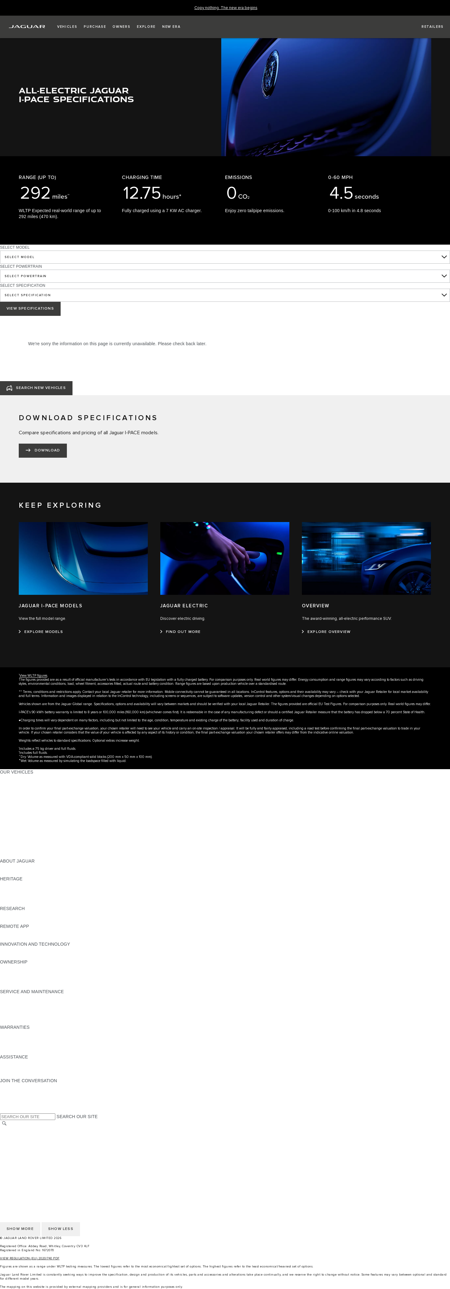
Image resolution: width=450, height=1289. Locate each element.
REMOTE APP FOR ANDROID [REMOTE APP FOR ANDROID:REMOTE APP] (30, 938)
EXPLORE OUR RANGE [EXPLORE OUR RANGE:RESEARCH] (24, 914)
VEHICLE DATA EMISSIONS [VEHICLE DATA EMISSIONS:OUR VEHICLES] (29, 843)
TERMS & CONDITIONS (24, 1141)
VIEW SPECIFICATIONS (30, 309)
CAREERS (11, 1135)
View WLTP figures (33, 675)
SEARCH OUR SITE (77, 1116)
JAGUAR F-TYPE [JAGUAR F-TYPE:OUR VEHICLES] (17, 795)
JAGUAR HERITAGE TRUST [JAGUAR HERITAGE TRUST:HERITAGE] (29, 902)
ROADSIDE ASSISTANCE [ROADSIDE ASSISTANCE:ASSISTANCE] (26, 1062)
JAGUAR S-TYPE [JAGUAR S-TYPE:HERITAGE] (18, 890)
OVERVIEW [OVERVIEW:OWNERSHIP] (12, 967)
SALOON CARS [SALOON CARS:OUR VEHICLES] (16, 813)
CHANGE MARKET (19, 1129)
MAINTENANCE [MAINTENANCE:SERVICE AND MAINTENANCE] (16, 997)
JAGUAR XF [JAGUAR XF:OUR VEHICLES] (12, 807)
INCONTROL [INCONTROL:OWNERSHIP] (13, 973)
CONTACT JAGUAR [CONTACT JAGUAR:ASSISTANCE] (20, 1068)
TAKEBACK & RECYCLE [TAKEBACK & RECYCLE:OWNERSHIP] (25, 985)
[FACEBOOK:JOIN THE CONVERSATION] (15, 1104)
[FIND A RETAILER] (427, 27)
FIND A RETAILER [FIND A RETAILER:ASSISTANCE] (18, 1074)
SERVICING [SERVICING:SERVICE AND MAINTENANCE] (12, 1003)
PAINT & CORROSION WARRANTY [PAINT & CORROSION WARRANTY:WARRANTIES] (36, 1050)
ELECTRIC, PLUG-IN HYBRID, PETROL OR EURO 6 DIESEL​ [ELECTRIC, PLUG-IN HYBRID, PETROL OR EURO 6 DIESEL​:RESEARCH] (62, 920)
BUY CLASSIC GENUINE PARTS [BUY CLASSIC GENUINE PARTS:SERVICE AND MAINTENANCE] (33, 1021)
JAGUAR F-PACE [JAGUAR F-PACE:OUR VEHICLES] (18, 777)
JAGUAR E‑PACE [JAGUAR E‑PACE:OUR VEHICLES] (18, 783)
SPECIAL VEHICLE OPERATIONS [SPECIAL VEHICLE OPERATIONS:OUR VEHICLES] (34, 837)
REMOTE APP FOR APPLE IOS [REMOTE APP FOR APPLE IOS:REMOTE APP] (32, 932)
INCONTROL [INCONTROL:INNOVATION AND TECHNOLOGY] (13, 950)
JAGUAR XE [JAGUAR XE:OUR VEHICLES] (12, 801)
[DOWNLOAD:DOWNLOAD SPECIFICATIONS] (43, 451)
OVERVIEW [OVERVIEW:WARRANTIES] (12, 1033)
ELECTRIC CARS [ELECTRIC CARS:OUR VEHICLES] (18, 831)
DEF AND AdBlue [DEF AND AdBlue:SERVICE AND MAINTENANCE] (17, 1015)
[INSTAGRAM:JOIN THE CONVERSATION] (15, 1086)
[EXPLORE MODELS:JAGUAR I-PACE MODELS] (41, 632)
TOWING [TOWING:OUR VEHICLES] (9, 825)
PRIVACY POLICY (18, 1147)
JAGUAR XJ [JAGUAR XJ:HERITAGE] (12, 896)
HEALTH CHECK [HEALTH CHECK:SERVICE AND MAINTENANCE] (17, 1009)
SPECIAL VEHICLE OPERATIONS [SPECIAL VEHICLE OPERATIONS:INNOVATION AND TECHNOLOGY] (34, 955)
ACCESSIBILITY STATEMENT (30, 1171)
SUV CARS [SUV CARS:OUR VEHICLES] (11, 819)
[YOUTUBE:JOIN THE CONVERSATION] (13, 1098)
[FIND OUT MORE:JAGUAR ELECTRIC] (180, 632)
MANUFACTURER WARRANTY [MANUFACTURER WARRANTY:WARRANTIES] (32, 1039)
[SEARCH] (4, 1123)
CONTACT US (14, 1165)
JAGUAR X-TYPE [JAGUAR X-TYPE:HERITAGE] (18, 884)
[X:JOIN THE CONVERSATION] (4, 1110)
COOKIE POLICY (17, 1153)
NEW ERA (10, 855)
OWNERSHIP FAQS (20, 849)
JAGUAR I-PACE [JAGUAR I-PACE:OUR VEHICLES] (17, 789)
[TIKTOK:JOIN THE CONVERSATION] (10, 1092)
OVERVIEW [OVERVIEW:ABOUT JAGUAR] (12, 866)
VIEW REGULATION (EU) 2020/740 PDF (30, 1258)
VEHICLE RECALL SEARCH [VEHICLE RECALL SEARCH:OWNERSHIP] (29, 979)
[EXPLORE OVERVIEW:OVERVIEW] (326, 632)
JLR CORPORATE (18, 1159)
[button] (67, 27)
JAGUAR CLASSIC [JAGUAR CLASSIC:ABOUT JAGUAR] (19, 872)
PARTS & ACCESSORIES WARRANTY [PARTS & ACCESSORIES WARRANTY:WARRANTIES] (39, 1045)
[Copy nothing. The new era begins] (226, 8)
